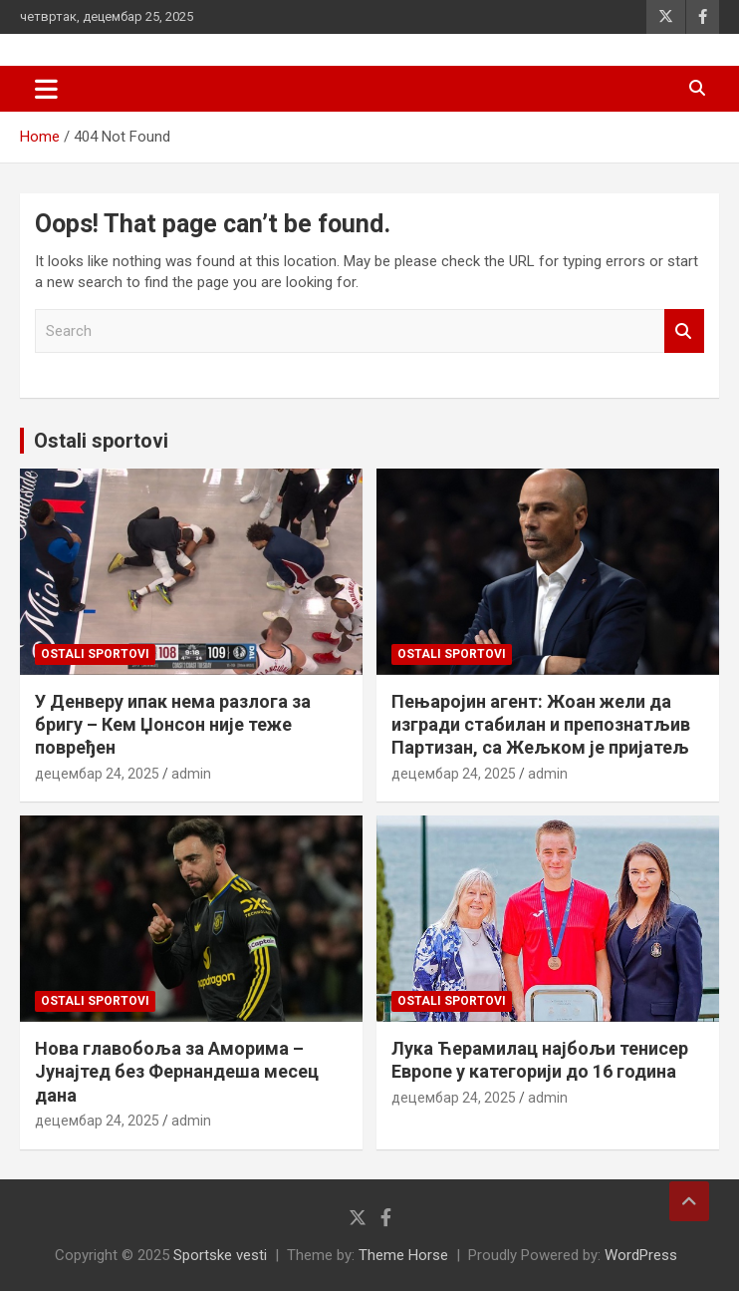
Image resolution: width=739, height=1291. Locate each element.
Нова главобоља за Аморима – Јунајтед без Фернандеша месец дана (177, 1072)
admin (191, 774)
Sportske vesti (220, 1255)
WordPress (641, 1255)
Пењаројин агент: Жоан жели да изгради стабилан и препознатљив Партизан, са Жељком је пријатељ (540, 725)
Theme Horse (403, 1255)
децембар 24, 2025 (97, 774)
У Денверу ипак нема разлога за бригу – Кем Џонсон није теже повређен (173, 725)
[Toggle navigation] (46, 89)
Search (684, 331)
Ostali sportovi (101, 441)
